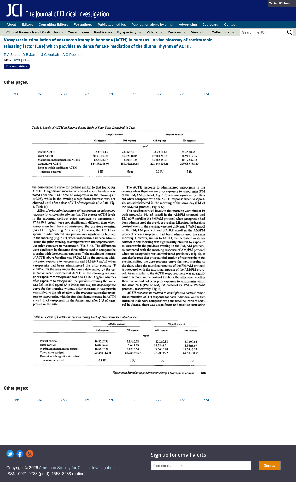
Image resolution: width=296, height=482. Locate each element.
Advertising (188, 24)
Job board (210, 24)
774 (206, 94)
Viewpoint (199, 32)
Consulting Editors (53, 24)
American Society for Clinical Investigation (77, 467)
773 (182, 94)
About (11, 24)
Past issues (103, 32)
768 (64, 94)
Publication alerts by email (152, 24)
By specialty (126, 32)
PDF (26, 60)
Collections (220, 32)
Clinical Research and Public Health (34, 32)
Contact (230, 24)
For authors (83, 24)
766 (16, 94)
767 (40, 94)
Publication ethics (112, 24)
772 (159, 94)
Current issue (78, 32)
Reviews (174, 32)
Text (16, 60)
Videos (152, 32)
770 (111, 94)
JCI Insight (286, 3)
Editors (27, 24)
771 (135, 94)
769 (87, 94)
